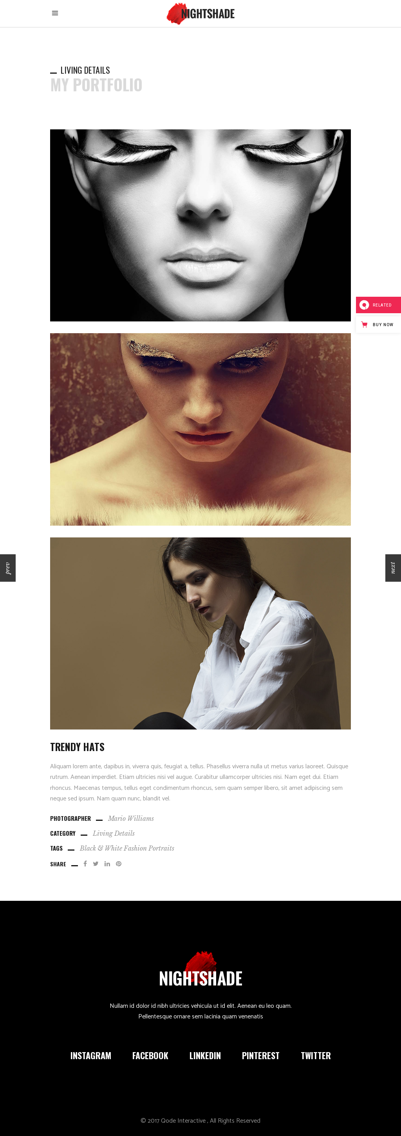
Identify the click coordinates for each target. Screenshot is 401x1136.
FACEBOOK (150, 1055)
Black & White (101, 848)
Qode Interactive (183, 1121)
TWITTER (316, 1055)
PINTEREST (261, 1055)
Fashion (135, 848)
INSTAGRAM (90, 1055)
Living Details (114, 833)
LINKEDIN (205, 1055)
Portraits (161, 848)
